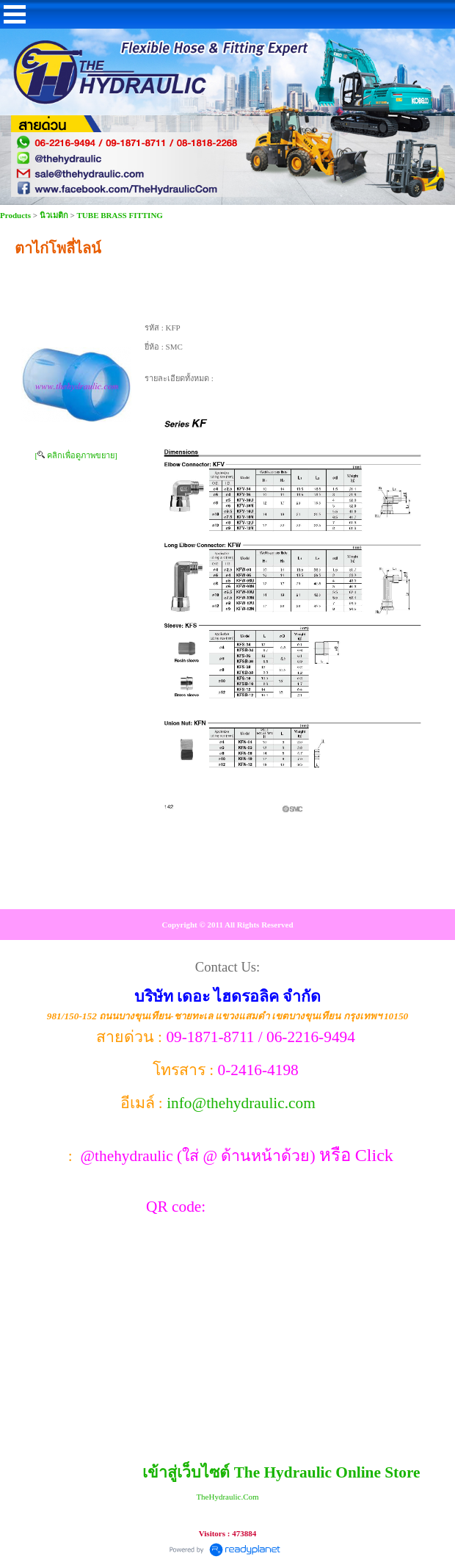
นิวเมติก (54, 215)
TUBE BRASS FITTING (120, 215)
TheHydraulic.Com (227, 1496)
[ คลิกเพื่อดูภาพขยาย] (75, 455)
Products (16, 215)
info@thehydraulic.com (241, 1103)
